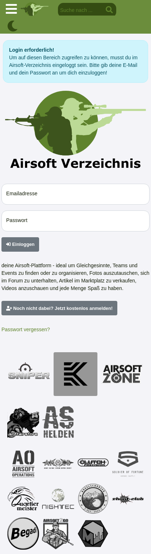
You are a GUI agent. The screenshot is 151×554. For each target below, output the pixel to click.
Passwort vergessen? (25, 329)
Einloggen (20, 244)
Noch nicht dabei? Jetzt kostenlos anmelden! (59, 308)
